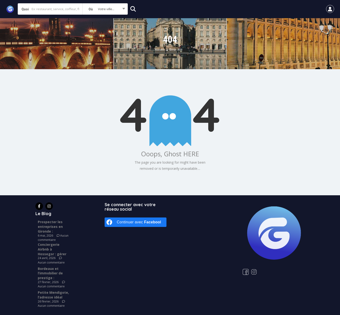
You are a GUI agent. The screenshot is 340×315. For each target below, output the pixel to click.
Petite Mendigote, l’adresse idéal (53, 294)
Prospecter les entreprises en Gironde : (50, 227)
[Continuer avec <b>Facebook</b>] (136, 222)
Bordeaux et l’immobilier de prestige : (50, 273)
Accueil (159, 50)
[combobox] (105, 9)
